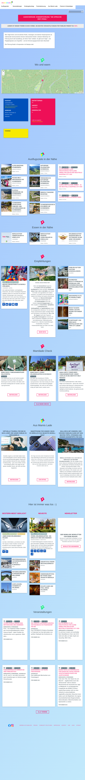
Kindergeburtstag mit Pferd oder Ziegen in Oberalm (47, 587)
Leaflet (76, 92)
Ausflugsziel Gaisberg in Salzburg (17, 597)
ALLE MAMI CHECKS (42, 415)
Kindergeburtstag (29, 6)
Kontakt (64, 737)
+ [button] (3, 72)
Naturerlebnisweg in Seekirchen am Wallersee (19, 585)
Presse (35, 737)
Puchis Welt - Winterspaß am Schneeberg (18, 179)
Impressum (57, 737)
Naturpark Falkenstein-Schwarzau (45, 167)
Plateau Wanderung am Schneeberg (17, 192)
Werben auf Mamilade (25, 737)
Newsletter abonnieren (71, 558)
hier (75, 26)
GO (82, 12)
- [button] (3, 74)
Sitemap (78, 737)
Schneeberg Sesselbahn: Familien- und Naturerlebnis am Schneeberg (18, 206)
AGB (69, 737)
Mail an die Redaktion (37, 121)
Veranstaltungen (17, 6)
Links (73, 737)
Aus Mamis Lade (52, 6)
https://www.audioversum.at (11, 106)
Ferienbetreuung (41, 6)
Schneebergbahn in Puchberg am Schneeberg (48, 206)
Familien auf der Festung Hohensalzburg (75, 269)
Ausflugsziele (5, 6)
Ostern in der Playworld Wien (70, 197)
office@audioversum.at (10, 107)
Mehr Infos (42, 332)
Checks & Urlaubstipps (66, 6)
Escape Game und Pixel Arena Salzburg (47, 599)
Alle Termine (42, 723)
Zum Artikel (42, 491)
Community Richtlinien (45, 737)
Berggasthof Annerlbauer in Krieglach (18, 235)
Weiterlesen (13, 406)
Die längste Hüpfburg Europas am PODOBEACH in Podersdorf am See (42, 636)
